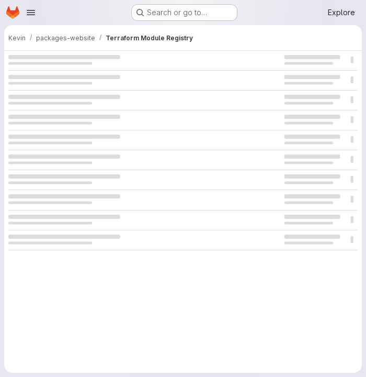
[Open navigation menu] (30, 12)
